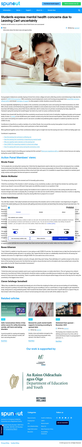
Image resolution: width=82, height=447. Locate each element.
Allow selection (41, 238)
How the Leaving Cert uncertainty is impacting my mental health (22, 139)
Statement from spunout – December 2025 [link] (65, 324)
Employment (31, 420)
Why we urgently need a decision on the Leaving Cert (19, 142)
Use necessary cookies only (18, 238)
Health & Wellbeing (46, 418)
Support (28, 10)
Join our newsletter (62, 422)
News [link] (3, 319)
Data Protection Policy (47, 429)
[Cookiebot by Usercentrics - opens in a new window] (67, 208)
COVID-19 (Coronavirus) (14, 99)
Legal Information (32, 429)
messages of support (23, 101)
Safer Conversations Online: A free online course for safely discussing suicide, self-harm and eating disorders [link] (13, 326)
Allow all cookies (63, 238)
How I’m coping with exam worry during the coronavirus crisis (22, 147)
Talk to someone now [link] (70, 3)
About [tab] (63, 212)
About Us (39, 10)
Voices (18, 10)
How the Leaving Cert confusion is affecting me (17, 137)
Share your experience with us (50, 151)
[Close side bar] (3, 425)
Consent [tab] (18, 212)
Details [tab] (41, 212)
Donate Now (51, 10)
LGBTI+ (43, 420)
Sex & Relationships (33, 426)
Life (29, 423)
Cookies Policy (15, 443)
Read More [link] (4, 341)
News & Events (32, 418)
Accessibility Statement (44, 432)
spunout (77, 28)
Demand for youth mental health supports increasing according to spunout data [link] (40, 325)
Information (7, 10)
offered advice (5, 101)
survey (13, 116)
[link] (12, 413)
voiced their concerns (73, 99)
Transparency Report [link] (11, 429)
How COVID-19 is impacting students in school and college (21, 144)
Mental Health (45, 423)
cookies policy (51, 223)
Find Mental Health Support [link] (51, 3)
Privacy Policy (5, 443)
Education (30, 432)
